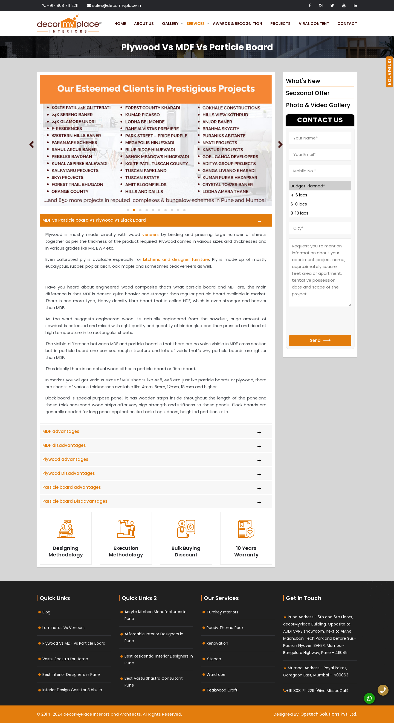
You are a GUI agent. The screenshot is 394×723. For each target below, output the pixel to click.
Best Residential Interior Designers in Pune (158, 659)
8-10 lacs (320, 213)
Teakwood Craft (222, 690)
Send (320, 340)
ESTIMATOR (389, 71)
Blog (46, 612)
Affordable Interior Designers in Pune (153, 637)
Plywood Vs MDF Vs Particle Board (73, 643)
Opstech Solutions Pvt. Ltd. (328, 714)
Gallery (170, 23)
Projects (280, 23)
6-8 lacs (320, 203)
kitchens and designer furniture (176, 259)
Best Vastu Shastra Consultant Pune (153, 682)
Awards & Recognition (237, 23)
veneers (150, 234)
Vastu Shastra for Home (65, 659)
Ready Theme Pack (225, 627)
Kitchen (214, 659)
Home (120, 23)
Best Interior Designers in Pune (71, 674)
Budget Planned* (320, 185)
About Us (144, 23)
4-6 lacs (320, 194)
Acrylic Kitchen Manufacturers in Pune (155, 615)
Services (196, 23)
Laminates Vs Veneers (63, 627)
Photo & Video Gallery (318, 105)
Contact (347, 23)
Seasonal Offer (308, 93)
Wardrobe (216, 674)
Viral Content (314, 23)
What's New (303, 81)
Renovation (217, 643)
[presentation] (330, 321)
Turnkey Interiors (222, 612)
